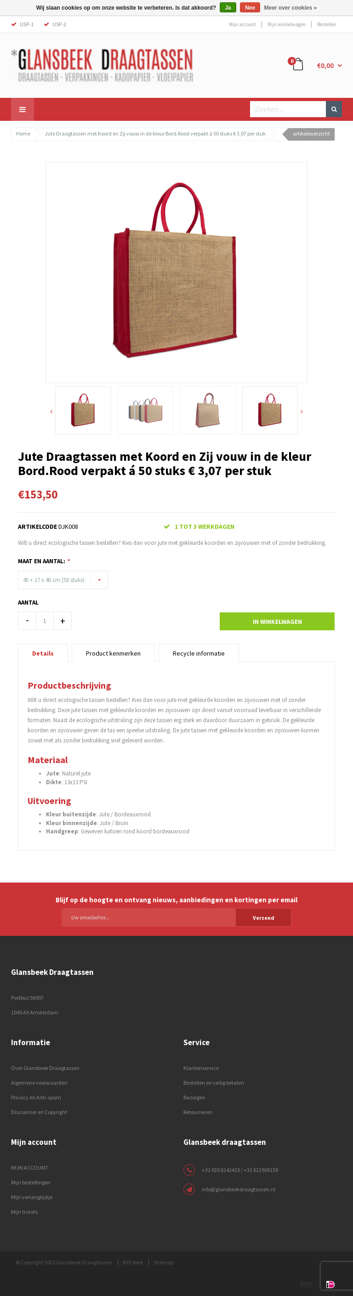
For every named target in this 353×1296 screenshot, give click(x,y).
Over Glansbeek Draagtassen (45, 1067)
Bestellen (326, 24)
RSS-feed (133, 1262)
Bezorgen (194, 1097)
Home (23, 133)
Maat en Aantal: (43, 561)
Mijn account (242, 24)
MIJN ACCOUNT (29, 1167)
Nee (250, 8)
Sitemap (163, 1262)
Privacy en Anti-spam (36, 1097)
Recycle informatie (199, 653)
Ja (228, 8)
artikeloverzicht (311, 133)
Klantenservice (201, 1067)
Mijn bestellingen (31, 1182)
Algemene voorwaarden (39, 1082)
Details (43, 653)
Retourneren (197, 1112)
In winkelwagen (277, 621)
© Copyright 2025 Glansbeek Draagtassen (64, 1262)
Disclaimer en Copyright (39, 1112)
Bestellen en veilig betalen (213, 1082)
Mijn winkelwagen (287, 24)
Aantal (28, 602)
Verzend (263, 917)
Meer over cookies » (290, 8)
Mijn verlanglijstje (31, 1197)
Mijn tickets (24, 1211)
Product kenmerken (113, 653)
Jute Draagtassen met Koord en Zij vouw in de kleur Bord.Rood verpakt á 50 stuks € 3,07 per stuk (155, 133)
